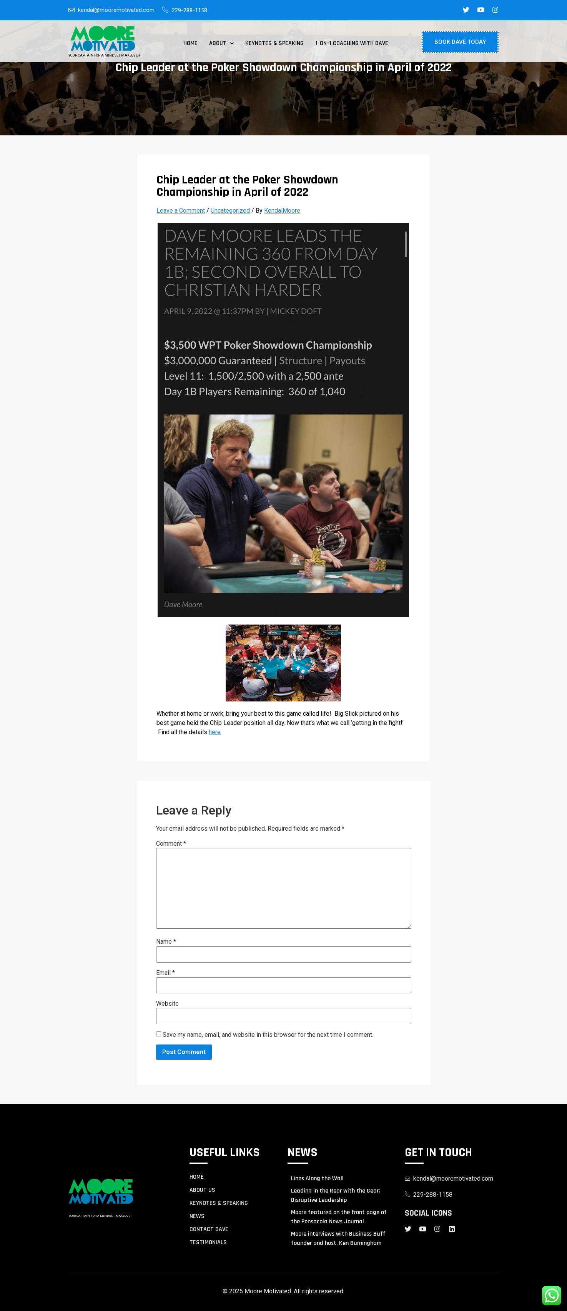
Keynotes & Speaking (274, 43)
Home (190, 43)
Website (167, 1004)
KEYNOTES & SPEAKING (219, 1203)
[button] (221, 43)
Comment (171, 844)
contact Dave (209, 1229)
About (221, 43)
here (215, 732)
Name (166, 942)
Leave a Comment (180, 210)
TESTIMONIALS (208, 1242)
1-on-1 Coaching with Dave (351, 43)
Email (165, 973)
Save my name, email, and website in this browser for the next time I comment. (268, 1035)
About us (202, 1190)
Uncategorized (230, 210)
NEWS (197, 1216)
